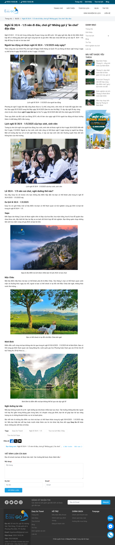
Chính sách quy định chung (59, 519)
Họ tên (7, 481)
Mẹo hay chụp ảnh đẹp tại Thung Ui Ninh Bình (102, 103)
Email (47, 481)
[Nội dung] (44, 471)
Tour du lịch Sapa (13, 435)
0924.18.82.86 (11, 2)
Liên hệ (107, 13)
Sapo (87, 539)
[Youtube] (16, 502)
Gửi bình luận (13, 490)
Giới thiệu (88, 2)
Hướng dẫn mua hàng (80, 521)
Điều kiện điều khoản (59, 515)
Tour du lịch (99, 2)
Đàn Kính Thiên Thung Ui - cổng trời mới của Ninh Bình (103, 63)
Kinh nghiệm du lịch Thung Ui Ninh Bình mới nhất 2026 (103, 93)
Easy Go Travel (17, 431)
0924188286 (13, 528)
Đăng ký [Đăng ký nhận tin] (106, 502)
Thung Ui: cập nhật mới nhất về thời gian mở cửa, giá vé (103, 72)
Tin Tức (105, 8)
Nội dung (8, 461)
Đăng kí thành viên (58, 524)
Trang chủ (78, 2)
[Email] (64, 485)
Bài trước (68, 446)
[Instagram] (21, 502)
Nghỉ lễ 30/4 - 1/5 (35, 431)
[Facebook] (7, 502)
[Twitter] (11, 502)
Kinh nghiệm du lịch (92, 13)
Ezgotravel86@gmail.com (19, 522)
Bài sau (78, 446)
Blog (107, 2)
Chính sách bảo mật (79, 518)
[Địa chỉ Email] (84, 502)
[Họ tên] (24, 485)
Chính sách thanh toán (80, 515)
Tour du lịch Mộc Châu (57, 431)
